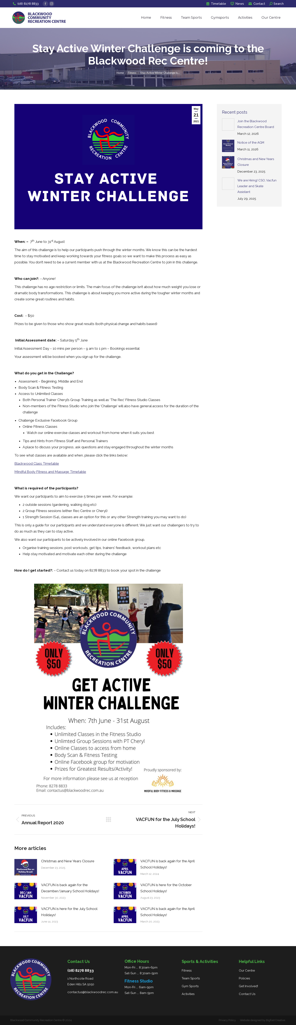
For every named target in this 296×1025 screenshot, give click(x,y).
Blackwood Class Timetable (36, 463)
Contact (256, 4)
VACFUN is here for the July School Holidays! (69, 912)
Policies (244, 978)
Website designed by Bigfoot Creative (262, 1020)
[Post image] (25, 867)
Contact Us (247, 994)
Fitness (187, 970)
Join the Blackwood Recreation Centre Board (255, 124)
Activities (188, 994)
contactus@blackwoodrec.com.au (92, 992)
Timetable (216, 4)
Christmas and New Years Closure (67, 861)
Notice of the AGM (250, 142)
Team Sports (191, 978)
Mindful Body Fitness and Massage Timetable (50, 472)
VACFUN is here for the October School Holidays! (166, 888)
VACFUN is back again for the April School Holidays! (167, 864)
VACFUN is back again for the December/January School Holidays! (70, 888)
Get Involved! (248, 986)
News (237, 4)
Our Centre (247, 970)
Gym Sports (190, 986)
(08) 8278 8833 (25, 4)
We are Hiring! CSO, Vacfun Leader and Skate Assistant (256, 186)
